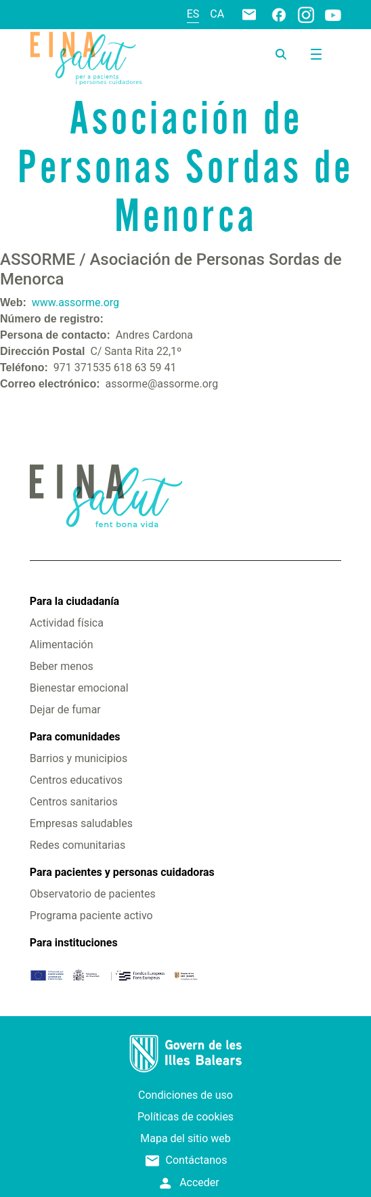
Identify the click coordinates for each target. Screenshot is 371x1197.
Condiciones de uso (185, 1095)
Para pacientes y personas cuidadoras (122, 872)
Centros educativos (76, 780)
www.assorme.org (75, 302)
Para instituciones (74, 942)
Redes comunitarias (77, 845)
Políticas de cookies (185, 1116)
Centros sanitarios (74, 801)
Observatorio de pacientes (93, 893)
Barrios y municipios (78, 758)
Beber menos (61, 666)
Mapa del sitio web (185, 1138)
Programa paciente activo (91, 915)
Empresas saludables (81, 823)
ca (217, 13)
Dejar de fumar (65, 709)
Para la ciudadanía (74, 601)
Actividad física (67, 622)
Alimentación (61, 644)
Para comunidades (75, 736)
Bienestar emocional (79, 687)
